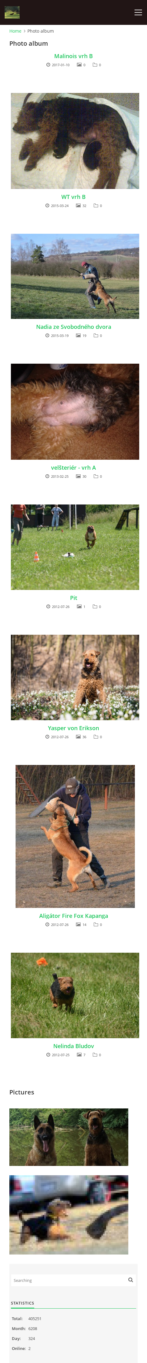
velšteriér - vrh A (73, 467)
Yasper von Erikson (73, 728)
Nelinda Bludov (73, 1046)
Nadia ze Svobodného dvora (73, 327)
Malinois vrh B (73, 56)
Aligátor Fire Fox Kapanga (73, 916)
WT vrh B (73, 197)
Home (15, 31)
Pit (73, 598)
